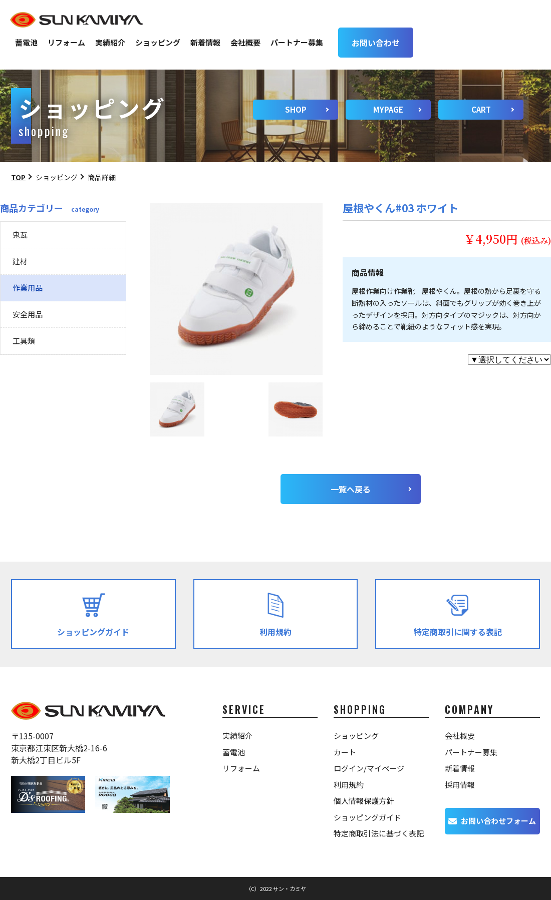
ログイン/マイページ (369, 768)
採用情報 (460, 784)
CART (481, 109)
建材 (20, 261)
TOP (18, 177)
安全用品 (28, 314)
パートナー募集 (296, 42)
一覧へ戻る (351, 489)
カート (345, 752)
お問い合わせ (376, 43)
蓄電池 (26, 42)
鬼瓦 (20, 234)
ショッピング (157, 42)
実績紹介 (110, 42)
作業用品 (28, 287)
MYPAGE (388, 109)
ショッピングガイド (367, 817)
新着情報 (205, 42)
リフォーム (66, 42)
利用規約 (349, 784)
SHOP (296, 109)
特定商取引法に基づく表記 (379, 833)
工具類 (24, 340)
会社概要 (245, 42)
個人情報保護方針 (364, 800)
